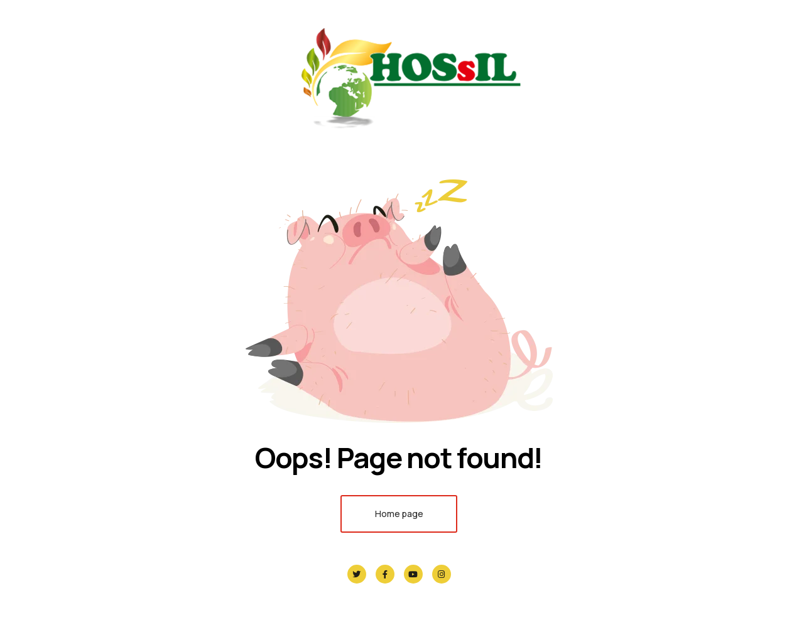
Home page (399, 514)
